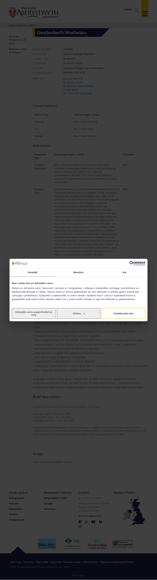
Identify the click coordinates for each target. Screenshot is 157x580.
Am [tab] (124, 272)
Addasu (79, 313)
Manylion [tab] (78, 272)
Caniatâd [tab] (32, 272)
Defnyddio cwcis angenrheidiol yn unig (33, 313)
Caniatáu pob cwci (123, 313)
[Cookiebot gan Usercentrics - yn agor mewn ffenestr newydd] (131, 263)
